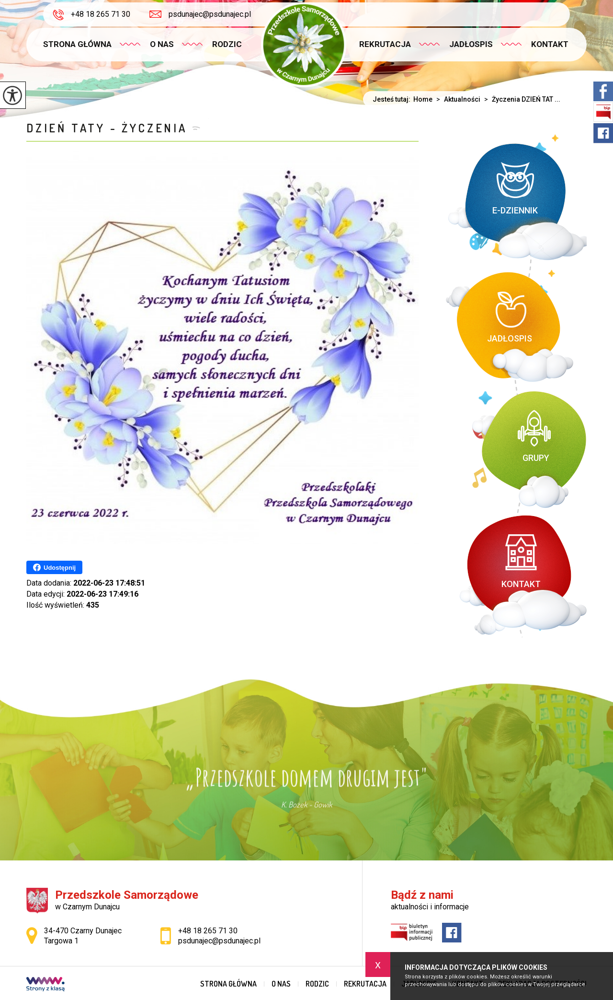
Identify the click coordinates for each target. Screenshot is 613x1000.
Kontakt (549, 44)
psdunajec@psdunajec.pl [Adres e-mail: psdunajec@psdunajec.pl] (219, 940)
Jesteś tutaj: (393, 99)
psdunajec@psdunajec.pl (200, 14)
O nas (162, 44)
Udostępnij (54, 567)
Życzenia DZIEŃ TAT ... (520, 99)
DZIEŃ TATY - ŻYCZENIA (106, 127)
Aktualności (456, 99)
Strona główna (77, 44)
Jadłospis (471, 44)
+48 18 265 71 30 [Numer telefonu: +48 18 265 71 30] (208, 930)
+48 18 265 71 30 (91, 15)
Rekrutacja (385, 44)
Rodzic (227, 44)
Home (422, 99)
